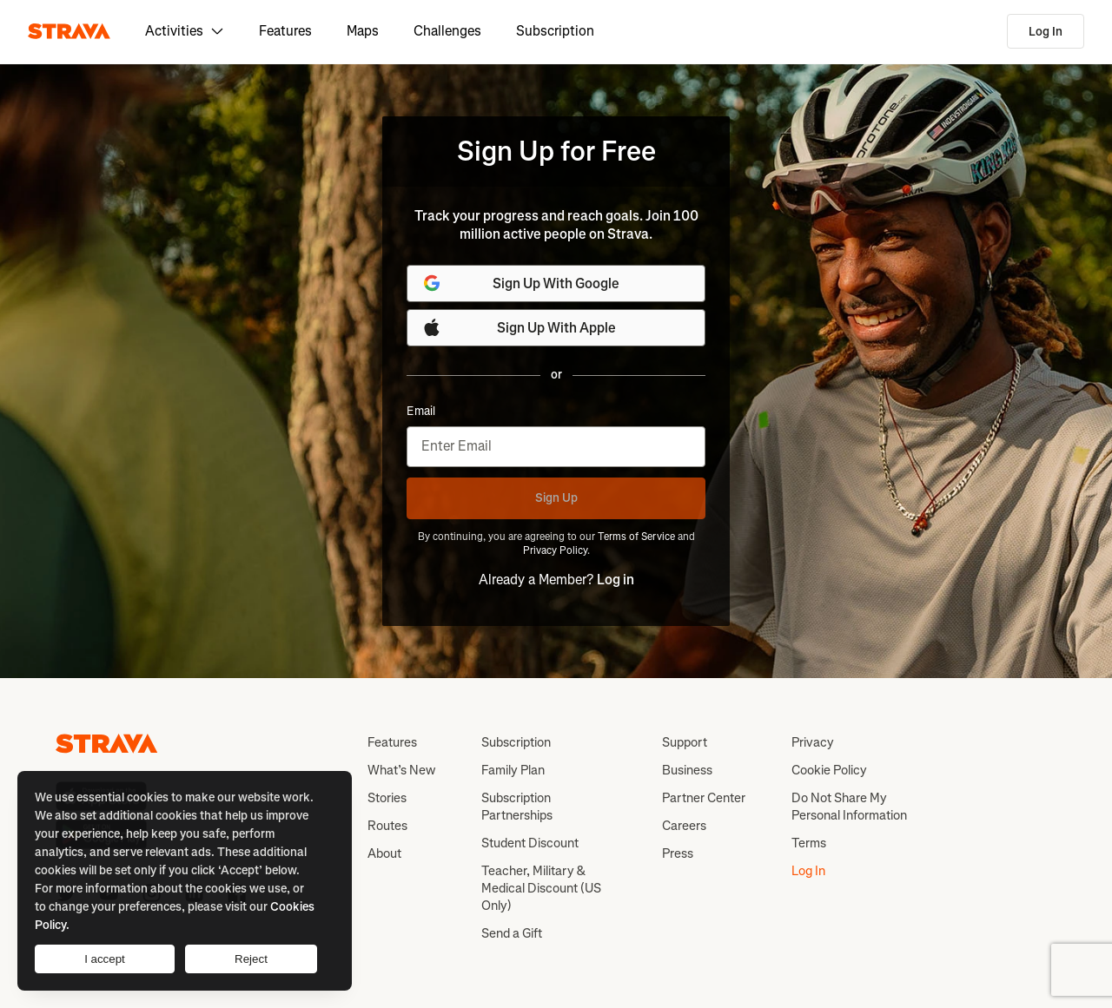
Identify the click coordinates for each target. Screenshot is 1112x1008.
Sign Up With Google (520, 283)
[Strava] (69, 31)
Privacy (812, 742)
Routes (387, 825)
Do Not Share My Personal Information (849, 806)
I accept (104, 958)
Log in (615, 579)
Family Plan (513, 770)
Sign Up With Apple (518, 327)
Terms (808, 843)
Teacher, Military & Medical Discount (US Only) (541, 888)
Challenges (447, 31)
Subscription (555, 31)
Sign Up (556, 498)
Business (687, 770)
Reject (251, 958)
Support (684, 742)
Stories (387, 798)
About (384, 853)
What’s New (401, 770)
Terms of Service (636, 537)
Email (421, 411)
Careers (684, 825)
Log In (1045, 31)
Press (677, 853)
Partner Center (703, 798)
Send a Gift (511, 933)
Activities (184, 31)
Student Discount (530, 843)
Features (285, 31)
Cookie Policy (829, 770)
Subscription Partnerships (517, 806)
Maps (363, 31)
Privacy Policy (555, 550)
